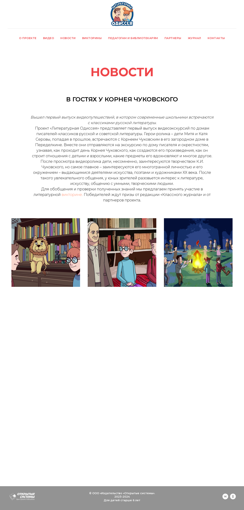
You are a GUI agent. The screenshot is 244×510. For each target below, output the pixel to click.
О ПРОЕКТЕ (28, 38)
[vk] (225, 498)
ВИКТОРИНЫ (92, 38)
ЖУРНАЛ (194, 38)
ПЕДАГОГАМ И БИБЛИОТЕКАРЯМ (133, 38)
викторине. (72, 194)
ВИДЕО (48, 38)
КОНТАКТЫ (216, 38)
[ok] (233, 498)
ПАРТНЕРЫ (173, 38)
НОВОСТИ (68, 38)
